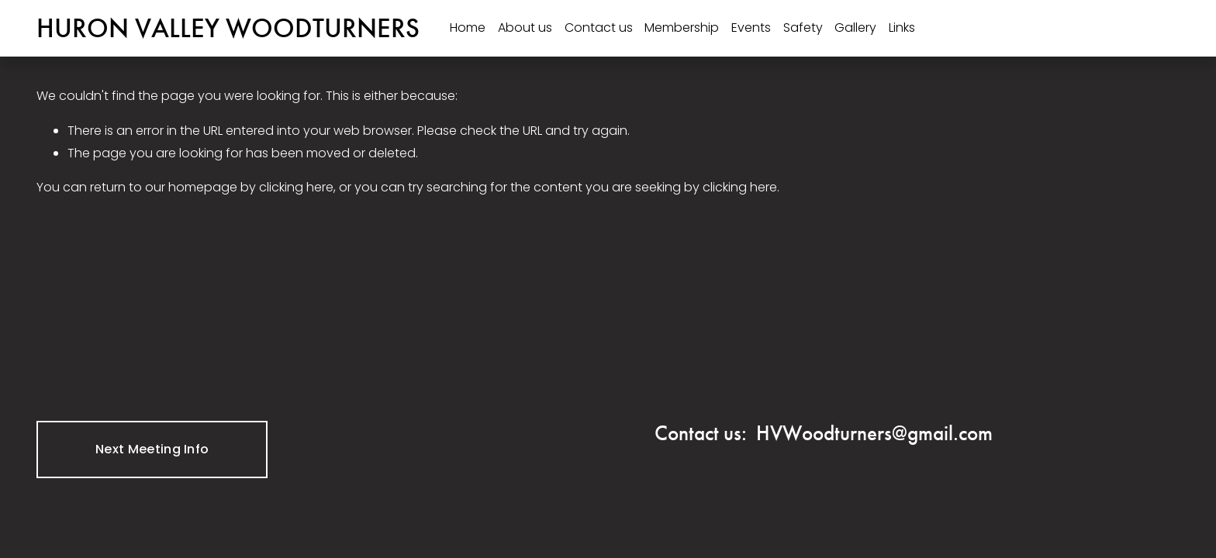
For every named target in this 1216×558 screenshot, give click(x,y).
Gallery (855, 27)
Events (751, 27)
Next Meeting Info (152, 449)
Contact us (599, 27)
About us (525, 27)
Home (467, 27)
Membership (681, 27)
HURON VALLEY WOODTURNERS (228, 28)
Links (902, 27)
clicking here (296, 187)
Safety (803, 27)
